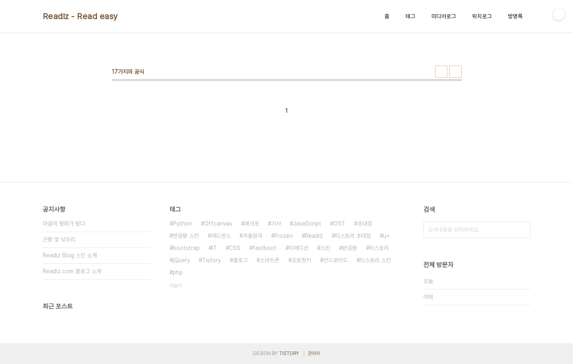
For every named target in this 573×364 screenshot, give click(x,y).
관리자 (314, 353)
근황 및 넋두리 (59, 239)
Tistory (211, 260)
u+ (386, 235)
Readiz (314, 235)
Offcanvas (218, 223)
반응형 (349, 248)
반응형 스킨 (186, 235)
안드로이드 (335, 260)
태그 (410, 16)
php (178, 272)
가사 (276, 223)
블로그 (240, 260)
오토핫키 (301, 260)
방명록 (515, 16)
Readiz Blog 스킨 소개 (70, 255)
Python (182, 223)
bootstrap (186, 248)
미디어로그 (443, 16)
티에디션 (298, 248)
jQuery (181, 260)
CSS (234, 248)
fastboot (265, 248)
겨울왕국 (252, 235)
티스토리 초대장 (353, 235)
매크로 (251, 223)
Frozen (284, 235)
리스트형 (455, 72)
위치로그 (482, 16)
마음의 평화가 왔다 (64, 223)
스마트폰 (269, 260)
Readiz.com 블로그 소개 (72, 271)
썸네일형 (441, 72)
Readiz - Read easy (80, 16)
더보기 (176, 286)
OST (339, 223)
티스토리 (379, 248)
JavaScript (307, 223)
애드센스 (221, 235)
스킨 (325, 248)
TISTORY (289, 353)
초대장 (364, 223)
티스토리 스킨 (375, 260)
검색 (522, 229)
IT (214, 248)
